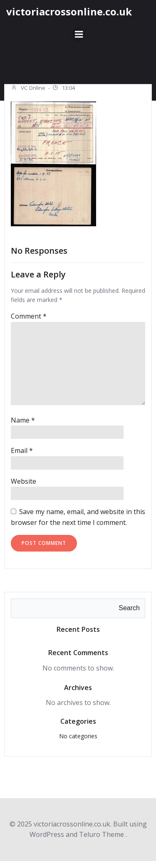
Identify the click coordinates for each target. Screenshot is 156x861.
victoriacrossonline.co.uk (69, 11)
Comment (29, 316)
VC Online (28, 88)
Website (23, 481)
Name (23, 420)
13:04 (63, 88)
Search (129, 607)
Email (22, 450)
